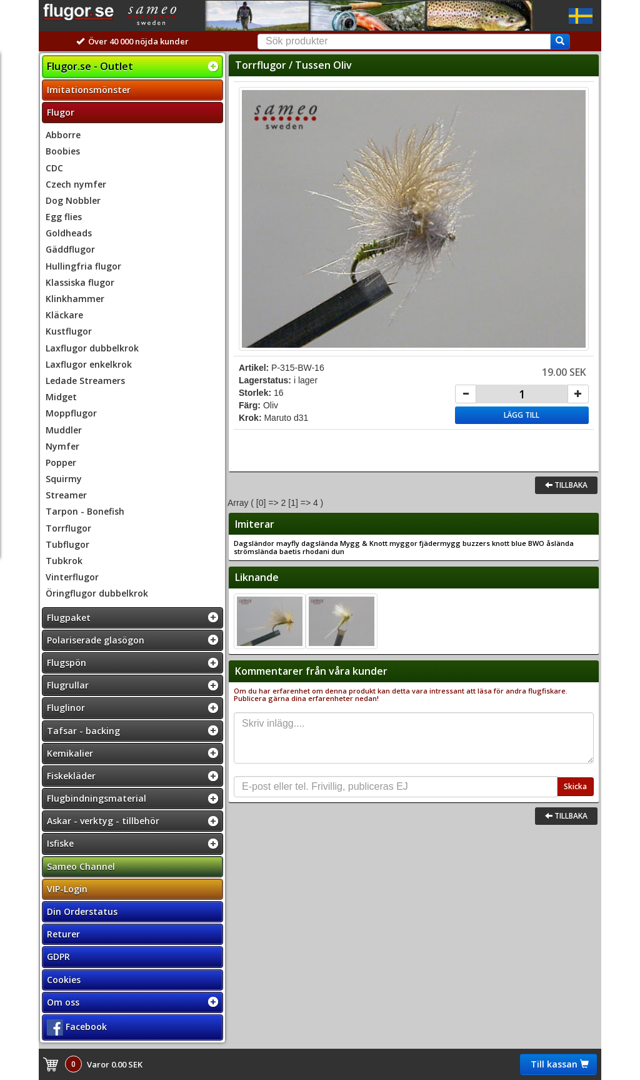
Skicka (575, 786)
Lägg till (521, 415)
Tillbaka (566, 485)
